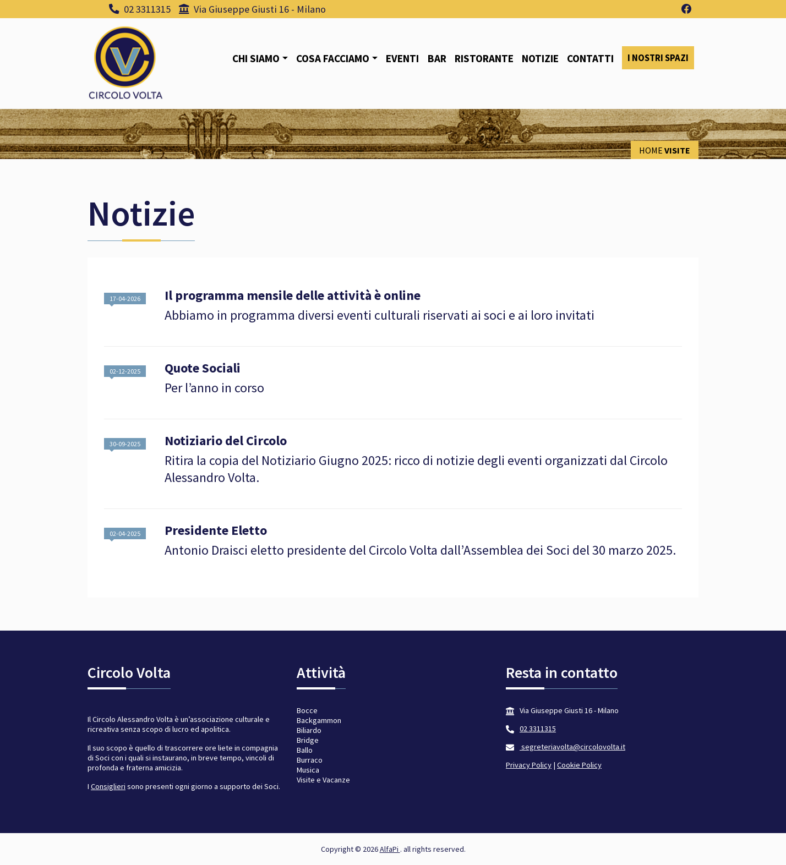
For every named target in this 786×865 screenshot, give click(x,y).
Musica (308, 770)
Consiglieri (108, 786)
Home (651, 150)
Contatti (590, 58)
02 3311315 (140, 9)
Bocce (307, 710)
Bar (437, 58)
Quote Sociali (203, 368)
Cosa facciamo (332, 58)
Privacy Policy (529, 765)
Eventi (402, 58)
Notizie (540, 58)
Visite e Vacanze (323, 780)
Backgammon (319, 720)
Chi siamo (256, 58)
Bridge (308, 740)
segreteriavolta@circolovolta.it (572, 747)
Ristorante (484, 58)
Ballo (305, 750)
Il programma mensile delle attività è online (293, 296)
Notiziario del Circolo (226, 441)
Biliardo (309, 730)
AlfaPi (390, 849)
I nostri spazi (658, 58)
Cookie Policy (579, 765)
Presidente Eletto (216, 531)
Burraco (310, 760)
